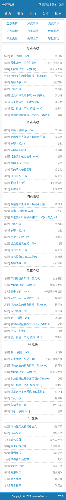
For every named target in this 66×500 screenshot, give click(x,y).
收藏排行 (53, 30)
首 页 (8, 13)
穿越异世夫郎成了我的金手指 (28, 136)
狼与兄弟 (16, 433)
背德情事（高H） (21, 82)
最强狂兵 (16, 452)
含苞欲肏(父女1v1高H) (24, 256)
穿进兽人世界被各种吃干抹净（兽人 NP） (35, 217)
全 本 (45, 13)
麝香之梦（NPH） (21, 291)
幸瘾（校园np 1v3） (22, 130)
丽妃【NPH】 (19, 182)
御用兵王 (16, 472)
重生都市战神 (18, 446)
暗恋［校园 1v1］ (21, 411)
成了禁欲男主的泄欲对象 (25, 101)
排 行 (33, 13)
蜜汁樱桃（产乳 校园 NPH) (26, 108)
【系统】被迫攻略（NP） (26, 156)
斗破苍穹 (16, 189)
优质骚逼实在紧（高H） (25, 243)
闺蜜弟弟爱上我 (20, 236)
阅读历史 (44, 4)
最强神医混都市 (20, 459)
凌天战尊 (16, 478)
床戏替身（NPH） (21, 311)
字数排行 (53, 38)
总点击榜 (12, 23)
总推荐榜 (12, 30)
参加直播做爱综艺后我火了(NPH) (30, 114)
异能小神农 (17, 465)
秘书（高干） (18, 330)
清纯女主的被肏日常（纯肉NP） (30, 75)
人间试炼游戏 (18, 149)
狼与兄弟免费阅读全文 (24, 426)
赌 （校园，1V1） (21, 56)
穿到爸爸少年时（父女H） (26, 278)
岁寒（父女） (18, 143)
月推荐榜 (33, 30)
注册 (61, 4)
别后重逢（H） (19, 176)
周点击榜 (53, 23)
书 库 (20, 13)
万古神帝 (16, 485)
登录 (54, 4)
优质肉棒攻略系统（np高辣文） (29, 95)
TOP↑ (61, 496)
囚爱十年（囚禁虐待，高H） (27, 297)
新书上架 (33, 38)
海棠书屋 (8, 4)
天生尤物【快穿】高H (23, 62)
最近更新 (12, 38)
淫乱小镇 (16, 88)
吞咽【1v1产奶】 (21, 162)
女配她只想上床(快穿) (23, 69)
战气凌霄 (16, 439)
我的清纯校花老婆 (21, 169)
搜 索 (58, 13)
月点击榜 (33, 23)
